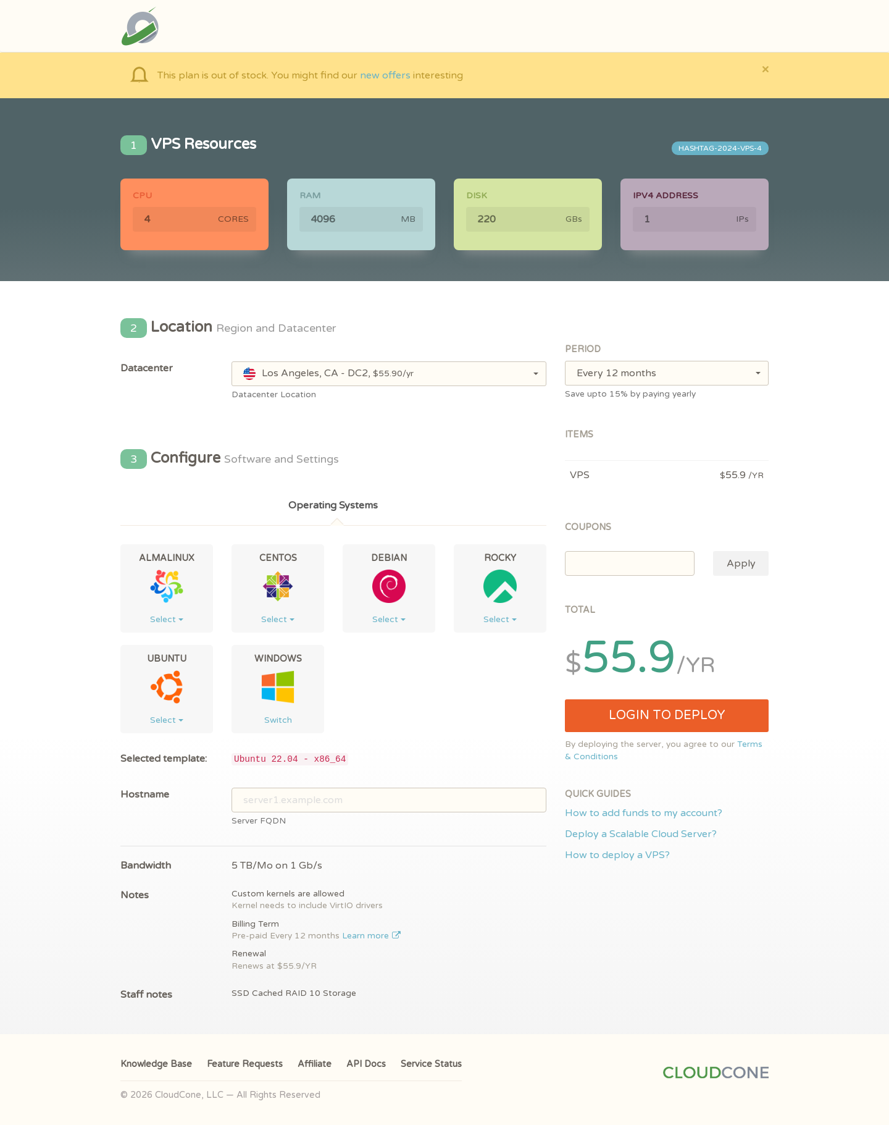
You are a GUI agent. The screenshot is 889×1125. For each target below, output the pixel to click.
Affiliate (315, 1064)
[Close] (765, 68)
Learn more (371, 936)
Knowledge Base (156, 1064)
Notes (134, 895)
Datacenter (146, 368)
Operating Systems (333, 505)
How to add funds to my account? (643, 813)
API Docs (366, 1064)
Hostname (144, 794)
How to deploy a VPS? (617, 855)
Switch (278, 720)
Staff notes (146, 994)
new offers (385, 75)
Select (166, 619)
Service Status (431, 1064)
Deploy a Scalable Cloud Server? (641, 834)
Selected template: (163, 758)
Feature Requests (245, 1064)
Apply (741, 563)
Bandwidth (145, 865)
